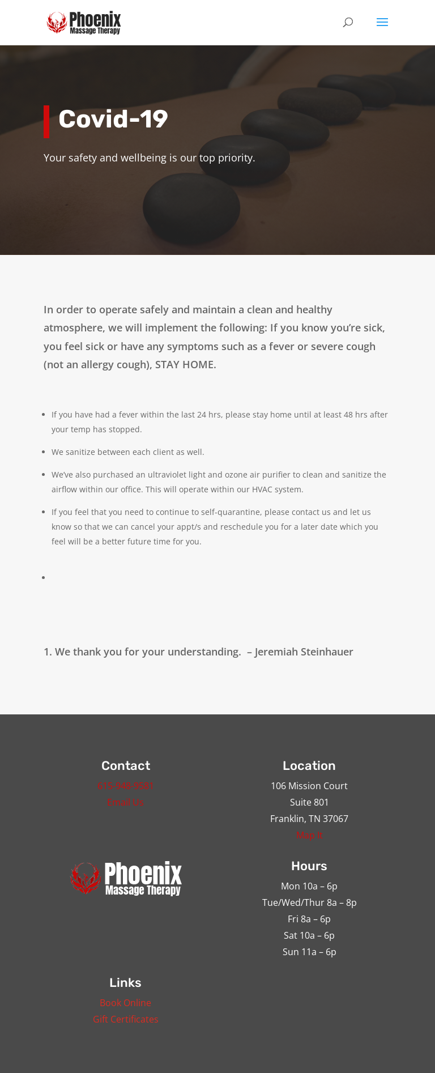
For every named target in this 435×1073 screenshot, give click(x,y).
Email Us (125, 802)
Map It (309, 835)
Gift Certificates (126, 1019)
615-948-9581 (125, 786)
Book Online (125, 1003)
